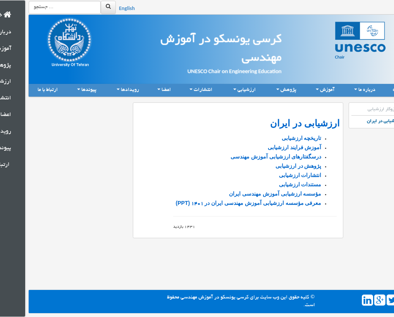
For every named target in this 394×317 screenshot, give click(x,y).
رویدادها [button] (103, 90)
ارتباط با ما (22, 90)
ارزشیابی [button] (219, 90)
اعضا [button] (139, 90)
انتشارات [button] (176, 90)
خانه (375, 90)
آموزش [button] (300, 90)
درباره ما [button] (340, 90)
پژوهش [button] (261, 90)
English (101, 9)
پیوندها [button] (62, 90)
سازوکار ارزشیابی (359, 109)
